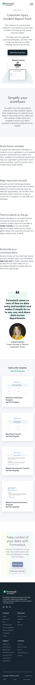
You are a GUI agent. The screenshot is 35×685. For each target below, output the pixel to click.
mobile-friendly (6, 226)
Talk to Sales (17, 567)
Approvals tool (6, 261)
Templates (17, 10)
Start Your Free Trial (17, 52)
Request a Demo (18, 60)
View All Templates (17, 371)
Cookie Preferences (23, 653)
